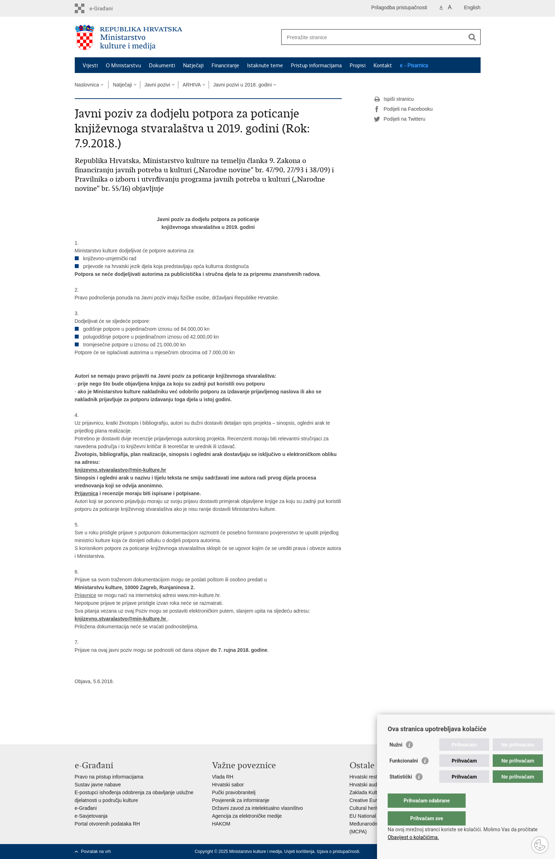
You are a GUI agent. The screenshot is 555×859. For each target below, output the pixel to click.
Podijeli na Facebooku (403, 109)
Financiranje (225, 65)
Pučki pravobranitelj (234, 792)
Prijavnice (85, 595)
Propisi (358, 65)
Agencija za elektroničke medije (247, 816)
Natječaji (193, 65)
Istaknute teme (265, 65)
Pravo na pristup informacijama (109, 777)
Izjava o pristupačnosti (338, 851)
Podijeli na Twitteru (399, 119)
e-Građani (86, 808)
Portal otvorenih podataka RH (107, 824)
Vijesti (90, 65)
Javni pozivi (157, 85)
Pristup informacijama (316, 65)
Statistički (400, 791)
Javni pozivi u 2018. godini (242, 85)
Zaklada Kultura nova (373, 792)
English (472, 7)
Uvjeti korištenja (299, 851)
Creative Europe (368, 800)
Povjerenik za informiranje (240, 800)
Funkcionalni (403, 775)
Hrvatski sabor (228, 784)
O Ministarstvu (123, 65)
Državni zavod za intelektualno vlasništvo (257, 808)
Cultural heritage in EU (375, 808)
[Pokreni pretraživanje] (472, 37)
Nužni (395, 759)
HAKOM (221, 824)
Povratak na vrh (96, 851)
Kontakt (382, 65)
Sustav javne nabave (98, 784)
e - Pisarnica (414, 65)
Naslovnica (87, 85)
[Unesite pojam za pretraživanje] (373, 37)
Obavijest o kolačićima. (413, 837)
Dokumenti (162, 65)
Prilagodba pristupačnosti (399, 7)
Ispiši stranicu (394, 99)
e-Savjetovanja (91, 816)
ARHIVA (192, 85)
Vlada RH (223, 777)
